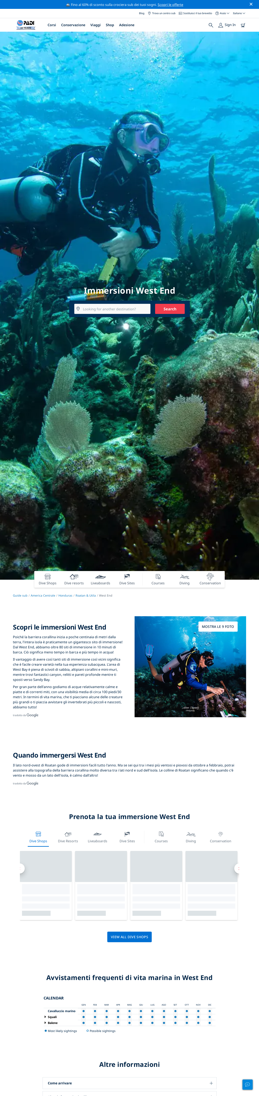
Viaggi (95, 25)
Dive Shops (38, 836)
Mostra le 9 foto (218, 626)
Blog (141, 13)
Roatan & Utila (86, 595)
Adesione (126, 25)
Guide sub (20, 595)
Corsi (52, 25)
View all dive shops (129, 937)
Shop (110, 25)
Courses (161, 836)
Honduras (65, 595)
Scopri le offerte (170, 4)
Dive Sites (127, 836)
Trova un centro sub (161, 13)
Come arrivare (60, 1083)
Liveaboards (97, 836)
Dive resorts (68, 836)
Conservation (220, 836)
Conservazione (73, 25)
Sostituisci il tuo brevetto (195, 13)
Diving (191, 836)
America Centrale (43, 595)
